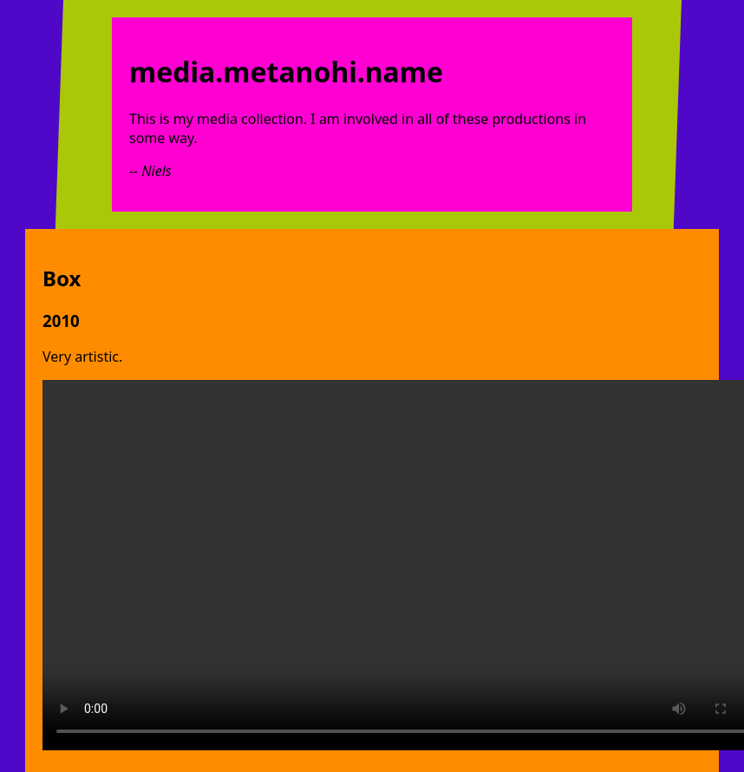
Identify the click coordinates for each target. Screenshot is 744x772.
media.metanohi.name (286, 71)
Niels (156, 170)
